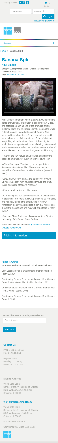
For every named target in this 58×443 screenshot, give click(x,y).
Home (3, 51)
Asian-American (13, 74)
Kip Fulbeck (9, 65)
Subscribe (9, 329)
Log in (47, 16)
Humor (24, 74)
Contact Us (9, 344)
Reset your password (44, 20)
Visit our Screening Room (17, 402)
